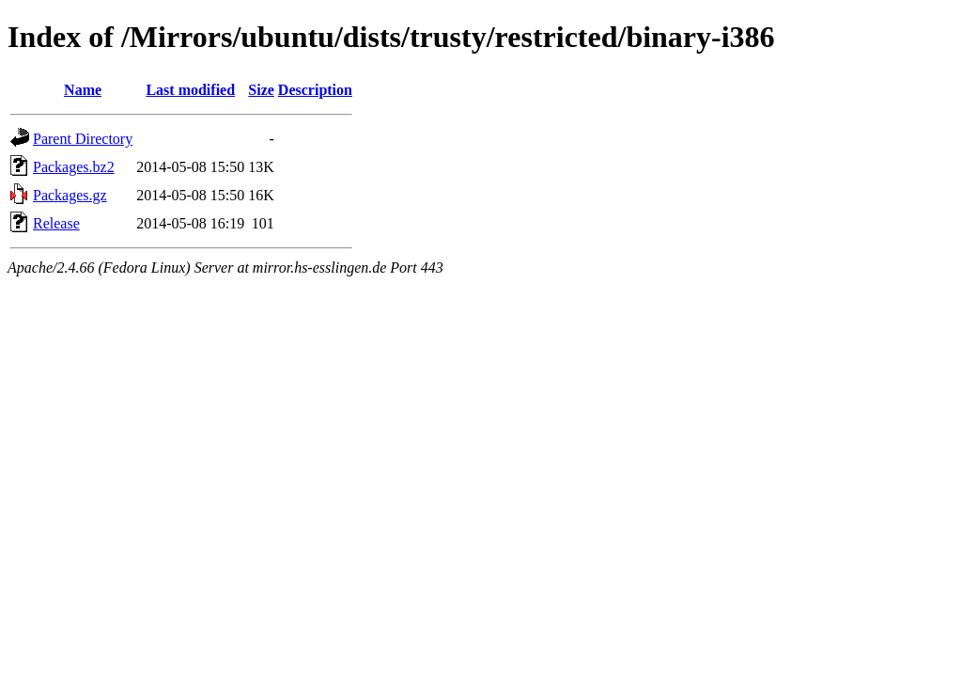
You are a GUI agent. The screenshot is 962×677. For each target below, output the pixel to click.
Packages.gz (70, 195)
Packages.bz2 (74, 167)
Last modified (190, 90)
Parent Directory (82, 139)
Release (56, 223)
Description (315, 90)
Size (261, 90)
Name (82, 90)
